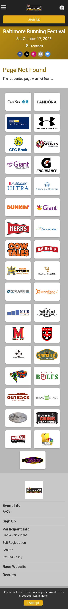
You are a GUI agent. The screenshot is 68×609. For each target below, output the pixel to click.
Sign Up (34, 19)
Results (9, 575)
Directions (35, 46)
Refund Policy (12, 557)
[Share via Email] (40, 54)
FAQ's (7, 511)
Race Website (14, 566)
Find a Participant (15, 535)
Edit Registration (14, 542)
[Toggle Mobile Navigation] (3, 7)
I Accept (33, 603)
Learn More (40, 595)
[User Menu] (61, 7)
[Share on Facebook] (19, 54)
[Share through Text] (47, 54)
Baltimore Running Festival (34, 31)
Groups (8, 550)
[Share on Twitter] (26, 54)
